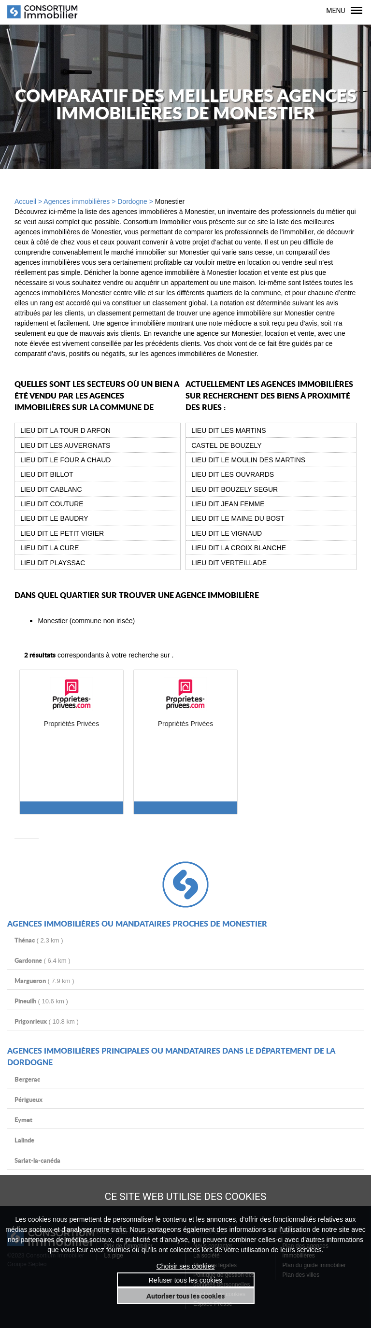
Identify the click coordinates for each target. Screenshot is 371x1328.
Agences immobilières (76, 201)
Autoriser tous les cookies (185, 1295)
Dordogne (132, 201)
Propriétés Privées (71, 723)
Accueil (25, 201)
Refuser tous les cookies (186, 1280)
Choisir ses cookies (186, 1266)
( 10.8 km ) (46, 1021)
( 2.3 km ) (38, 939)
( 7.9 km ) (44, 980)
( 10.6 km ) (41, 1000)
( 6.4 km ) (42, 960)
